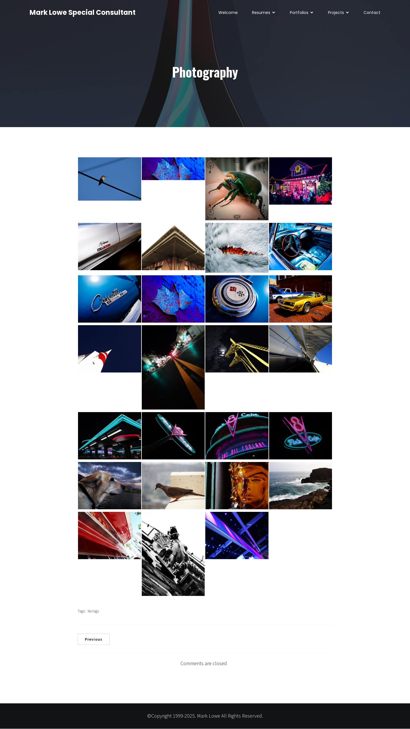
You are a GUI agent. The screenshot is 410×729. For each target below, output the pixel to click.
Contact (372, 13)
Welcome (228, 13)
